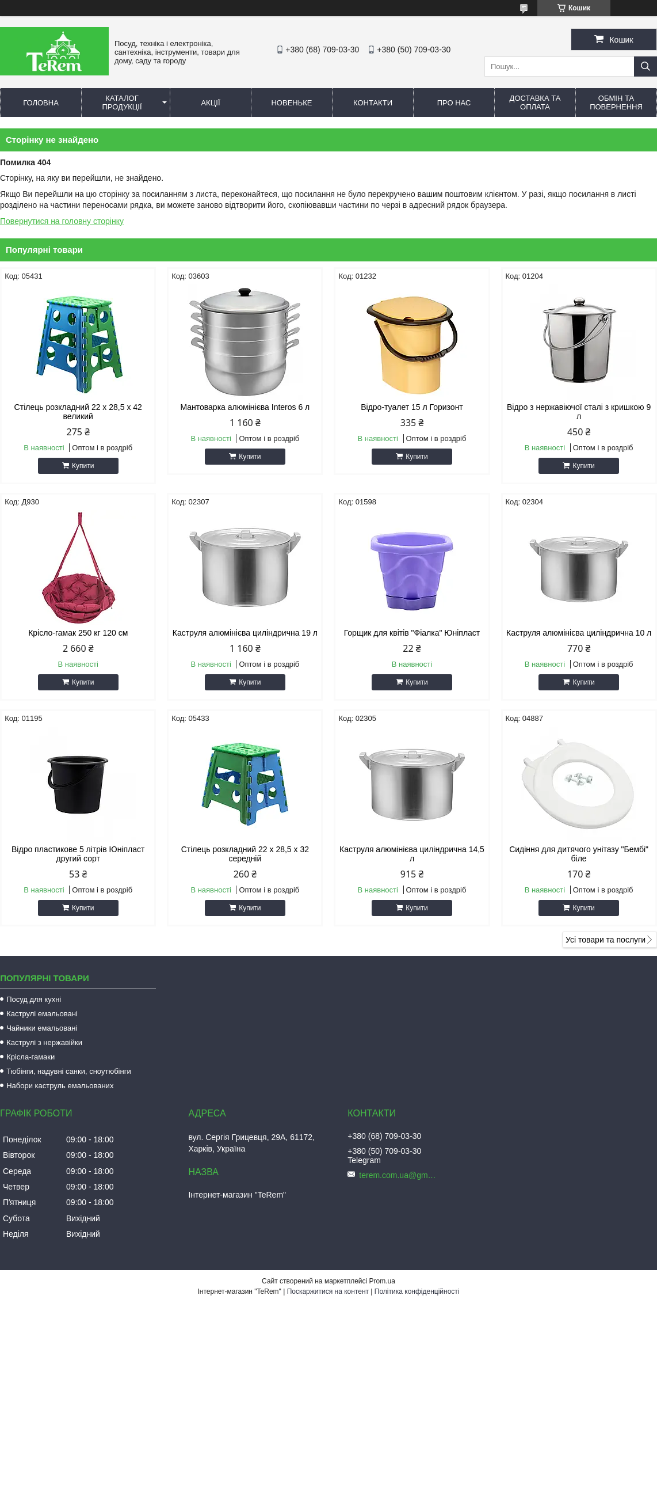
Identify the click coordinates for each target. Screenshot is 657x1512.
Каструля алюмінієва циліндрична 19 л (245, 632)
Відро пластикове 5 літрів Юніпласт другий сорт (78, 854)
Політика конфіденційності (417, 1291)
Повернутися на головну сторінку (62, 221)
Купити (83, 466)
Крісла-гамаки (30, 1057)
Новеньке (291, 102)
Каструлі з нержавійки (44, 1042)
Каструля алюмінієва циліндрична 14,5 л (411, 854)
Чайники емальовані (41, 1028)
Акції (210, 102)
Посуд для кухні (33, 999)
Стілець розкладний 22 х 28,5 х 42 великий (78, 411)
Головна (41, 102)
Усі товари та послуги (605, 939)
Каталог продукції (122, 102)
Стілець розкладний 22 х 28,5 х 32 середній (245, 854)
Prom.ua (382, 1281)
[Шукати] (645, 66)
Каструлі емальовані (42, 1013)
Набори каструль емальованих (59, 1085)
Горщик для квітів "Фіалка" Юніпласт (412, 632)
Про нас (454, 102)
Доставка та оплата (535, 102)
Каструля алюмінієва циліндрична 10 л (578, 632)
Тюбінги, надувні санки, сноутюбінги (68, 1071)
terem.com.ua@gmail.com (399, 1175)
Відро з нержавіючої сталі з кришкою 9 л (579, 411)
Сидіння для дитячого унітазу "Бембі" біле (578, 854)
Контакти (372, 102)
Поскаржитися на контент (328, 1291)
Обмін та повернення (616, 102)
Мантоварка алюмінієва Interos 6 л (245, 407)
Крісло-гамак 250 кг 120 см (78, 632)
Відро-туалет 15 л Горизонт (412, 407)
